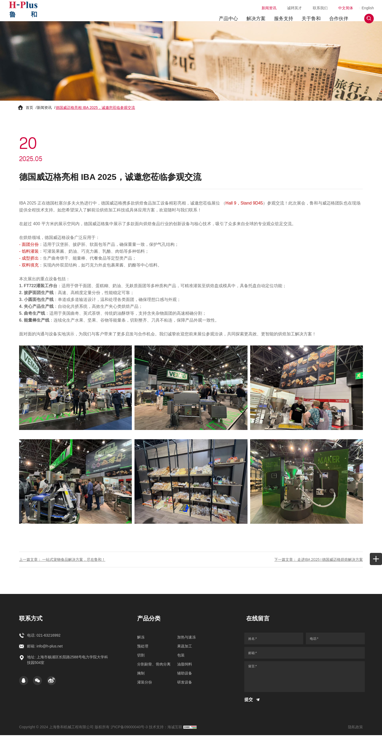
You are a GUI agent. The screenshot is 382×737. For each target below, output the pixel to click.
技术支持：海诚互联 (165, 729)
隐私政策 (355, 729)
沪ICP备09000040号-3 (129, 729)
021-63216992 (48, 637)
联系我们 (312, 4)
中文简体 (338, 4)
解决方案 (253, 14)
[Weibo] (51, 682)
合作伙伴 (336, 14)
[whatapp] (372, 302)
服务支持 (281, 14)
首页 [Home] (29, 108)
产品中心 (226, 14)
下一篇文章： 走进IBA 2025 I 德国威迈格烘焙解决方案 (318, 561)
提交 (252, 702)
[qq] (23, 682)
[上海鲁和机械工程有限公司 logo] (25, 11)
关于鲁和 (308, 14)
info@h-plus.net (50, 648)
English (365, 4)
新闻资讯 (261, 4)
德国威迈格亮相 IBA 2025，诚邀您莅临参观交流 (95, 108)
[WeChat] (37, 682)
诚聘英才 (286, 4)
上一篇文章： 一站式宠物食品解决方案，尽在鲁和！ (62, 561)
